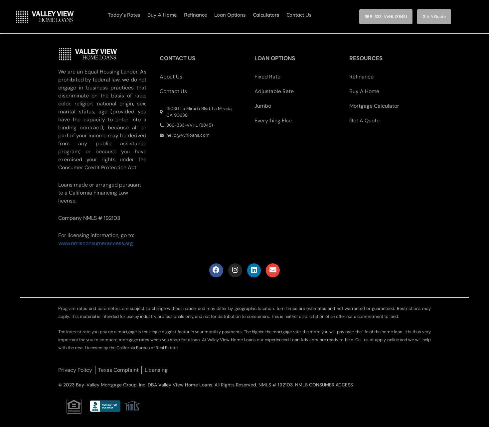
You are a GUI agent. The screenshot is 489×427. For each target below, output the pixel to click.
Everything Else (273, 119)
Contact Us (298, 15)
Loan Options (229, 15)
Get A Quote (364, 119)
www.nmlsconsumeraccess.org (95, 242)
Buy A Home (162, 15)
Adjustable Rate (274, 90)
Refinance (195, 15)
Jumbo (262, 105)
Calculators (266, 15)
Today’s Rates (124, 15)
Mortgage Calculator (374, 105)
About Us (171, 75)
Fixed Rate (267, 75)
